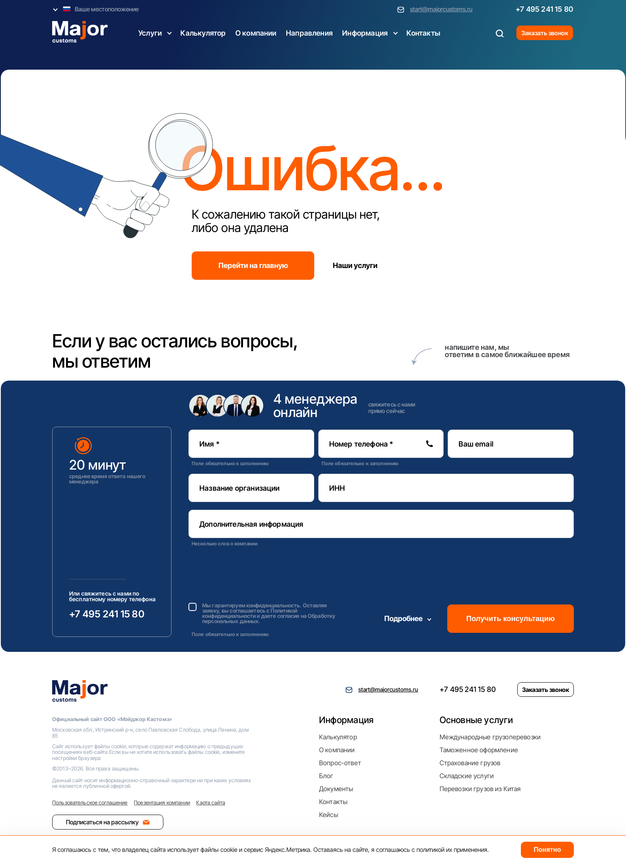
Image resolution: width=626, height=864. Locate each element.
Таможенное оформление (479, 750)
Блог (326, 776)
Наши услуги (355, 265)
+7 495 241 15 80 (544, 9)
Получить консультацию (510, 619)
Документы (336, 789)
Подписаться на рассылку (108, 822)
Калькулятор (203, 33)
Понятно (547, 849)
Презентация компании (162, 802)
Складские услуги (467, 776)
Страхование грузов (470, 763)
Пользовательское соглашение (90, 802)
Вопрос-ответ (340, 763)
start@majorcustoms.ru (441, 9)
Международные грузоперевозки (490, 737)
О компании (256, 33)
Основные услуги (476, 720)
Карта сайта (210, 802)
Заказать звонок (544, 33)
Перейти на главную (253, 265)
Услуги (150, 33)
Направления (309, 33)
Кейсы (328, 815)
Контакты (423, 33)
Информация (365, 33)
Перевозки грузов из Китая (480, 789)
